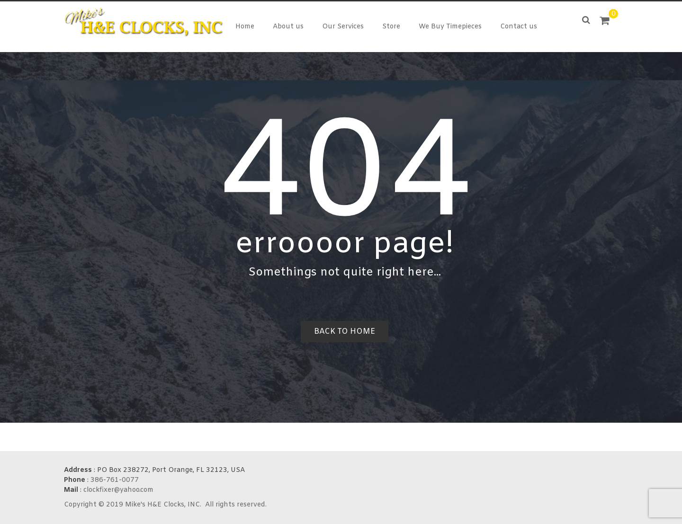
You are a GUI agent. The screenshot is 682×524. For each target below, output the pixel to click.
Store (391, 26)
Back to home (344, 332)
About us (288, 26)
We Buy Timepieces (450, 26)
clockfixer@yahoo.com (118, 490)
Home (244, 26)
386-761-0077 (114, 480)
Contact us (518, 26)
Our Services (343, 26)
